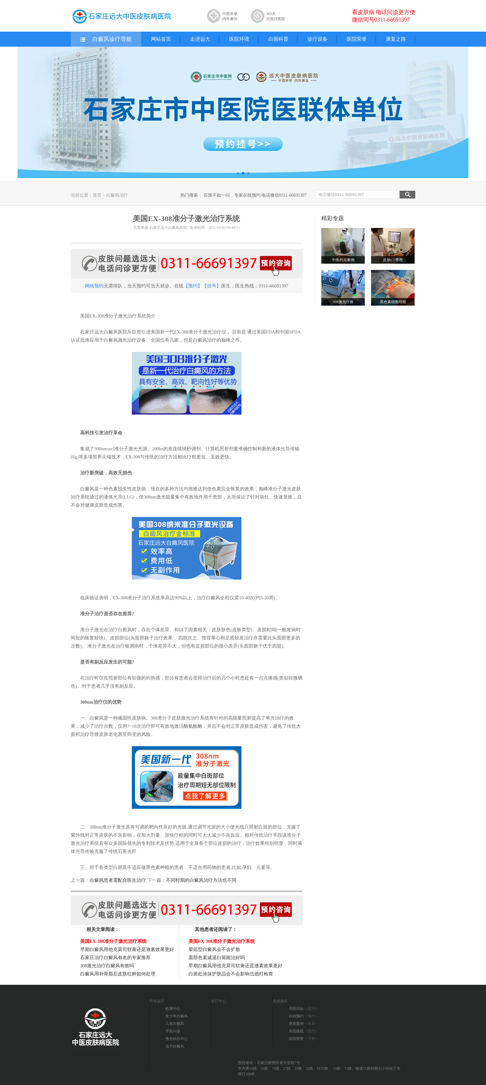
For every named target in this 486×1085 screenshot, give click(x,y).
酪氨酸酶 (193, 726)
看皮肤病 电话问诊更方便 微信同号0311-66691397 (384, 16)
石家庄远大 (92, 331)
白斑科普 (278, 39)
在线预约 (303, 1016)
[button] (238, 173)
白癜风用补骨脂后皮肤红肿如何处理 (117, 973)
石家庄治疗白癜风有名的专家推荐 (115, 957)
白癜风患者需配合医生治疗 (118, 880)
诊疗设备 (318, 39)
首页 (97, 195)
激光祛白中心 (176, 1038)
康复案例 (303, 1023)
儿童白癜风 (174, 1023)
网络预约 (94, 285)
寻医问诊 (172, 1031)
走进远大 (200, 39)
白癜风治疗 (117, 195)
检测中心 (172, 1008)
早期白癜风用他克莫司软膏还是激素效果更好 (127, 949)
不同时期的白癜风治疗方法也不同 (201, 880)
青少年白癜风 (176, 1016)
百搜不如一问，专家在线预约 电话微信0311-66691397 (255, 195)
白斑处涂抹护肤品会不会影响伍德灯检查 (231, 973)
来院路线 (303, 1031)
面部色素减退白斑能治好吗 (217, 957)
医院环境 (239, 39)
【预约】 (193, 285)
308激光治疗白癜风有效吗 (107, 965)
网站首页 (161, 39)
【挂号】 (211, 285)
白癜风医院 (115, 331)
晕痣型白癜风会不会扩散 (214, 949)
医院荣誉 (357, 39)
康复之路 (396, 39)
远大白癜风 (174, 1046)
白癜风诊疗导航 (106, 39)
